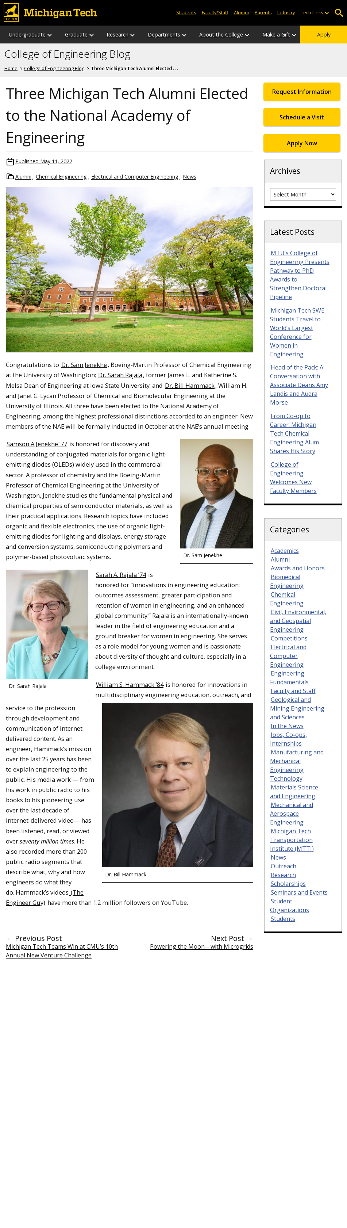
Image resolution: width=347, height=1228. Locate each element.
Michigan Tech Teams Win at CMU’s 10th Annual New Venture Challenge (62, 950)
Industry (286, 12)
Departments (164, 34)
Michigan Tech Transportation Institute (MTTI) (292, 840)
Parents (263, 12)
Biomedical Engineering (287, 581)
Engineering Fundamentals (289, 677)
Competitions (289, 638)
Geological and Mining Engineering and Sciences (297, 708)
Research (117, 34)
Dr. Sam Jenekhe (84, 364)
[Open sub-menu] (326, 13)
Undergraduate (27, 34)
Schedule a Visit (301, 117)
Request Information (302, 92)
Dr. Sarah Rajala (120, 375)
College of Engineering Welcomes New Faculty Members (293, 477)
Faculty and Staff (293, 691)
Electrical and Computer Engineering (134, 176)
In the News (287, 726)
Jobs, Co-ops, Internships (288, 739)
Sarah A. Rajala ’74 (121, 574)
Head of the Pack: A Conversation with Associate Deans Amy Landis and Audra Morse (299, 384)
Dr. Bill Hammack (190, 385)
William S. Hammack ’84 (129, 684)
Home (11, 68)
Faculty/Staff (215, 12)
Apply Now (302, 143)
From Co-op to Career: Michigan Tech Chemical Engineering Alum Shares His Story (294, 433)
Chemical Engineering (61, 176)
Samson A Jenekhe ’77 (37, 444)
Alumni (241, 12)
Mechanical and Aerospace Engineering (291, 813)
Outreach (283, 866)
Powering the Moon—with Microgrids (201, 946)
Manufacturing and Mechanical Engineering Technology (297, 765)
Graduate (76, 34)
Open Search (338, 13)
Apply (324, 34)
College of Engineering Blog (67, 54)
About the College (221, 34)
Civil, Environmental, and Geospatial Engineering (298, 621)
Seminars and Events (299, 892)
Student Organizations (289, 905)
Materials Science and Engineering (294, 791)
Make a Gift (276, 34)
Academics (285, 551)
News (189, 176)
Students (186, 12)
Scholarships (288, 884)
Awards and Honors (298, 568)
